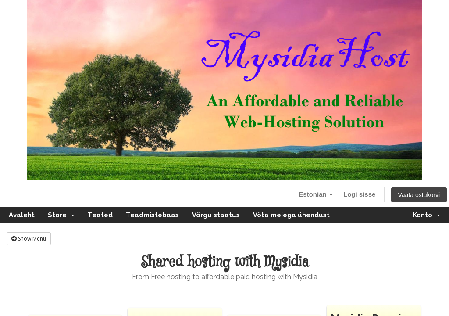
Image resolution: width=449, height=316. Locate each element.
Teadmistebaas (152, 215)
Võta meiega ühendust (291, 215)
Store (61, 215)
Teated (100, 215)
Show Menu (28, 238)
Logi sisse (359, 194)
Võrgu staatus (216, 215)
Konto (426, 215)
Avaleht (22, 215)
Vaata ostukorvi (419, 194)
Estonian (316, 194)
